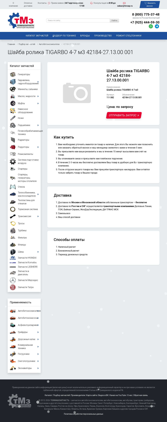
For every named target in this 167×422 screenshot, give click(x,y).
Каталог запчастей (37, 35)
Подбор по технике (64, 35)
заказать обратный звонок (76, 147)
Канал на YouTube (118, 395)
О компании (13, 4)
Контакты (42, 3)
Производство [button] (103, 35)
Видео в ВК (103, 395)
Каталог (48, 395)
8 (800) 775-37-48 (146, 14)
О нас (129, 395)
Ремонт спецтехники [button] (128, 35)
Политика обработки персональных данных (83, 414)
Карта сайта (91, 395)
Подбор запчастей (61, 395)
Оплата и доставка (28, 4)
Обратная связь (140, 395)
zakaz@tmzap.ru (125, 6)
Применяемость (20, 302)
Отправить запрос (124, 115)
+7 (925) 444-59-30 (145, 22)
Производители (78, 395)
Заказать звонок (150, 4)
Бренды (85, 35)
